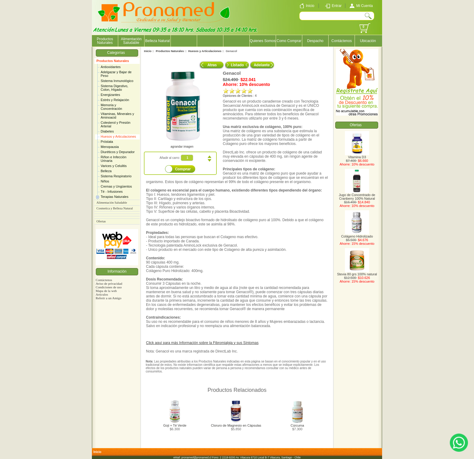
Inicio (147, 51)
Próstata (107, 141)
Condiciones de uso (109, 287)
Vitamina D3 (357, 155)
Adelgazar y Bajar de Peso (116, 73)
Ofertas (101, 221)
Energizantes (110, 95)
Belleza (106, 171)
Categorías (117, 53)
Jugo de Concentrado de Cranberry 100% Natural (357, 195)
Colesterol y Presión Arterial (115, 124)
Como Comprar (289, 41)
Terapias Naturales (114, 196)
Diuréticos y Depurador (118, 152)
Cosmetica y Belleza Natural (114, 208)
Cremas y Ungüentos (116, 186)
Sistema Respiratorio (116, 176)
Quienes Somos (262, 41)
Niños (105, 181)
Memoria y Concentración (111, 106)
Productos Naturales (112, 61)
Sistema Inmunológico (117, 81)
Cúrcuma (297, 425)
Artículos (102, 294)
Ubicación (368, 41)
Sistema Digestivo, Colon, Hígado (114, 87)
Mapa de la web (106, 291)
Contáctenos (341, 41)
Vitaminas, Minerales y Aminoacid (117, 115)
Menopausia (110, 147)
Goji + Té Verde (175, 425)
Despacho (315, 41)
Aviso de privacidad (109, 283)
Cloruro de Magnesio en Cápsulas (236, 425)
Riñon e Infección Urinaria (113, 158)
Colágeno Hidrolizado (357, 234)
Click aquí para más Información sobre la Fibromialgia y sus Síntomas (202, 343)
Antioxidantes (111, 67)
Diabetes (107, 131)
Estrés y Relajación (115, 100)
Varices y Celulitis (114, 166)
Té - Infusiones (112, 191)
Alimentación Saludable (131, 41)
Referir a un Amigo (108, 298)
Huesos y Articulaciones (118, 136)
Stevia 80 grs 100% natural (357, 272)
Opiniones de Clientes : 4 (240, 95)
